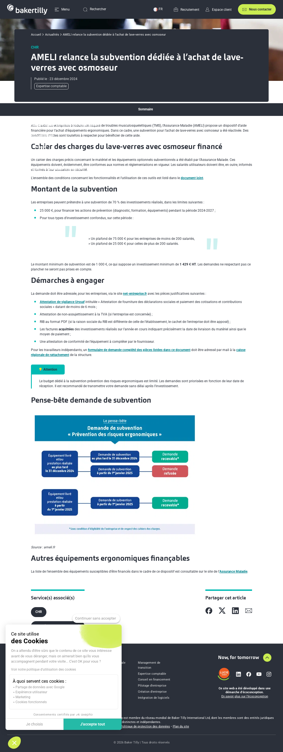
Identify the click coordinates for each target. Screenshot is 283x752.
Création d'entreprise (152, 691)
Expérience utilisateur (31, 692)
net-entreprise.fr (135, 294)
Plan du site (181, 726)
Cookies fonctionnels (31, 702)
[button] (14, 742)
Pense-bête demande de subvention (41, 158)
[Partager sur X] (222, 610)
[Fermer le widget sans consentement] (96, 618)
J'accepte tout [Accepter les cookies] (92, 724)
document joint (192, 178)
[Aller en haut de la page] (267, 657)
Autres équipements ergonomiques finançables (50, 169)
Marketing (22, 697)
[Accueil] (27, 9)
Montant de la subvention (34, 136)
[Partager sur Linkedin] (235, 610)
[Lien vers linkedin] (238, 674)
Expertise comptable (152, 674)
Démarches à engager (31, 147)
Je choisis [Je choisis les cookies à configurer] (34, 724)
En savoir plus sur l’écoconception (244, 696)
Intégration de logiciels (153, 698)
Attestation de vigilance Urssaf (62, 302)
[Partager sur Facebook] (209, 610)
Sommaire (145, 109)
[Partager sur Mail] (248, 610)
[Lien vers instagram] (268, 674)
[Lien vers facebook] (248, 674)
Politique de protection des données (145, 726)
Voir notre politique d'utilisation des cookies (43, 669)
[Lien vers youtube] (258, 674)
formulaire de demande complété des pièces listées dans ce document (139, 350)
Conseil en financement (154, 679)
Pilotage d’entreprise (152, 685)
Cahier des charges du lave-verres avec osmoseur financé (57, 125)
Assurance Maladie (233, 571)
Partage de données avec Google (39, 687)
